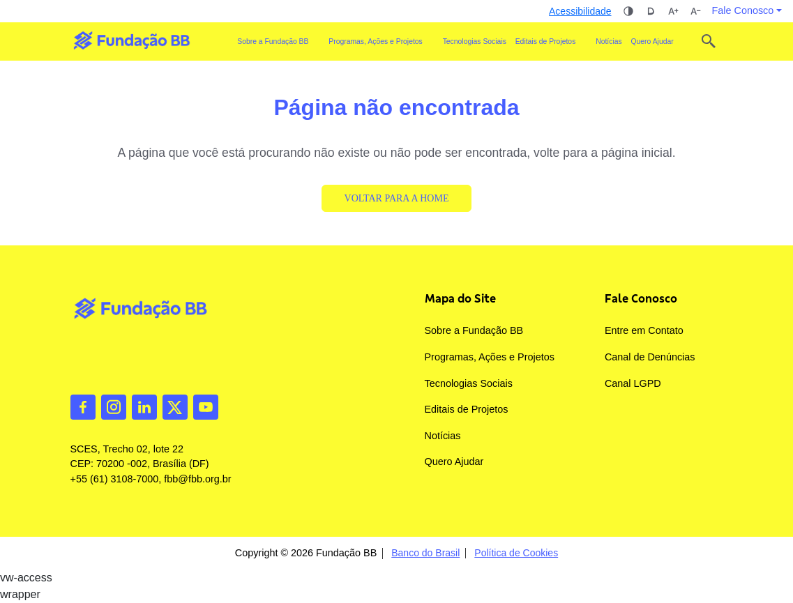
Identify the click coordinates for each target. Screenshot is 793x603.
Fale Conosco (641, 298)
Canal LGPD (633, 383)
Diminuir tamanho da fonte (695, 11)
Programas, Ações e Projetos (489, 356)
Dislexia (650, 11)
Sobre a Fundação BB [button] (272, 41)
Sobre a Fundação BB (474, 330)
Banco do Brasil (425, 553)
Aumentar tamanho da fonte (673, 11)
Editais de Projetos (466, 409)
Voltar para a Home (397, 198)
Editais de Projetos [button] (545, 41)
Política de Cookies (516, 553)
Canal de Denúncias (650, 356)
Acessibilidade (580, 11)
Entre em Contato (644, 330)
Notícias (609, 41)
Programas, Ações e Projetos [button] (375, 41)
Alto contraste (628, 11)
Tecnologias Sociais (474, 41)
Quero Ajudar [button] (651, 41)
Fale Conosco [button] (743, 10)
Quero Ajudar (454, 461)
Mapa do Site (460, 298)
